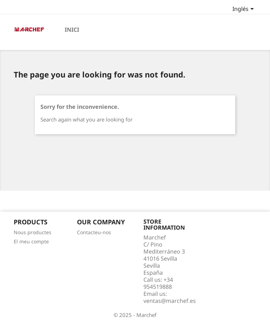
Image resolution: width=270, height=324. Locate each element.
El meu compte (31, 241)
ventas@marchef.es (169, 301)
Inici (72, 29)
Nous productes (32, 232)
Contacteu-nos (94, 232)
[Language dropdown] (244, 9)
